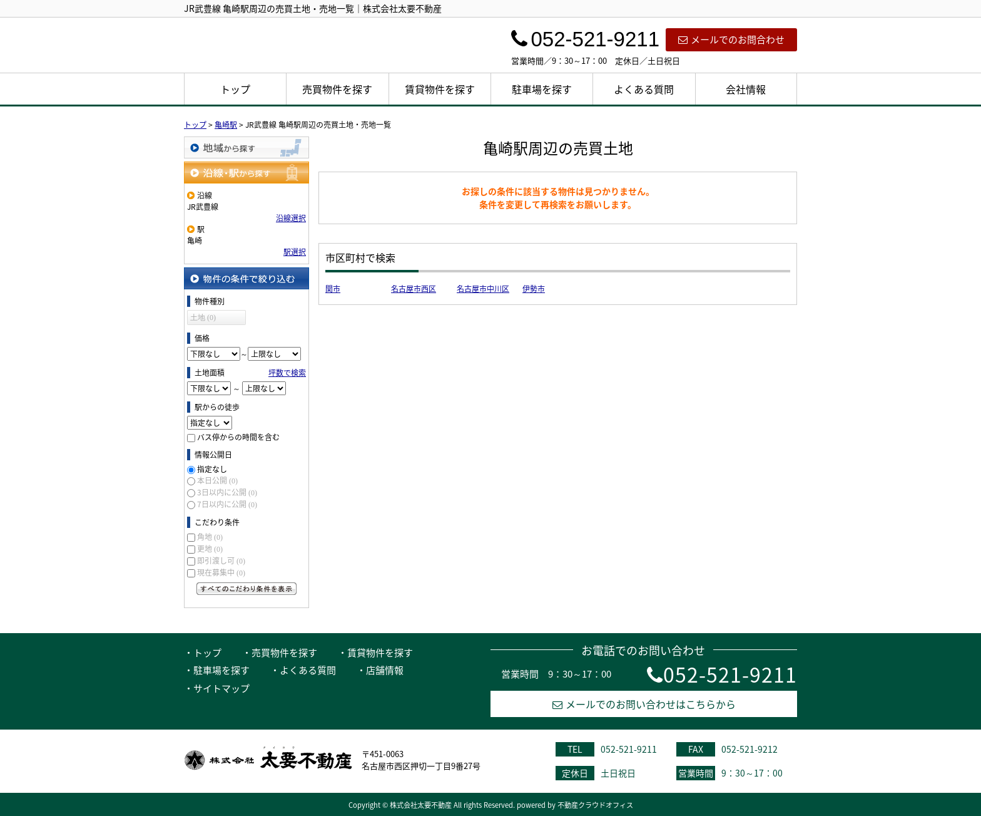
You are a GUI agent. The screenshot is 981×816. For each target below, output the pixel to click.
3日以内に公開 (227, 492)
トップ (235, 88)
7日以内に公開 (227, 504)
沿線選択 (291, 218)
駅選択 (294, 251)
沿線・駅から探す (246, 172)
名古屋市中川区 (483, 288)
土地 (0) (203, 317)
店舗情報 (385, 670)
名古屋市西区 (413, 288)
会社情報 (746, 88)
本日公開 (217, 480)
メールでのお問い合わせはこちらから (644, 703)
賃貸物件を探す (440, 88)
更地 (210, 548)
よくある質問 (644, 88)
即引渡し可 (221, 560)
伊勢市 (533, 288)
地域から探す (246, 147)
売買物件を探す (337, 88)
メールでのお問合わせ (731, 39)
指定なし (212, 469)
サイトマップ (221, 688)
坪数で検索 (287, 372)
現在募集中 (221, 572)
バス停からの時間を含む (238, 437)
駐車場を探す (542, 88)
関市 (332, 288)
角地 (210, 536)
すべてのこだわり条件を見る (246, 588)
